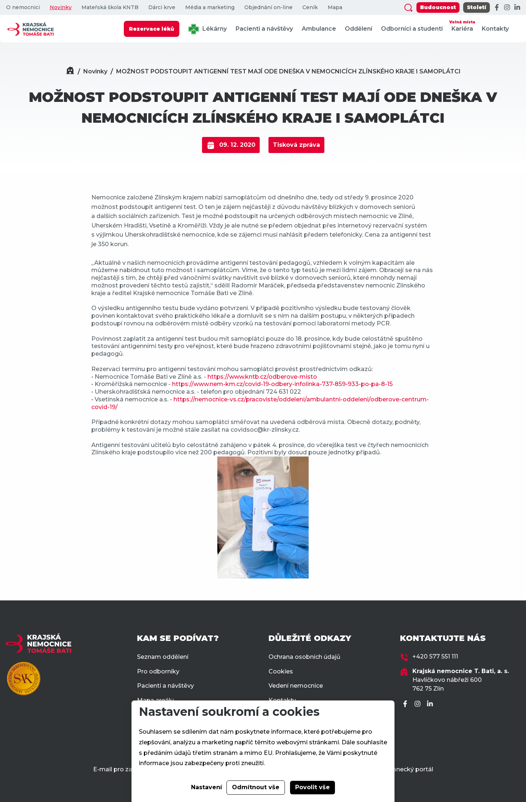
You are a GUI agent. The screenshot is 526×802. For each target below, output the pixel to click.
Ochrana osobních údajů (304, 656)
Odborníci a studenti (412, 28)
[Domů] (70, 71)
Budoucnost (438, 7)
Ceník (310, 7)
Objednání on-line (268, 7)
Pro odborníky (158, 671)
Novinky (61, 7)
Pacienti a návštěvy (264, 28)
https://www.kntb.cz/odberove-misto (262, 376)
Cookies (280, 671)
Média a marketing (210, 7)
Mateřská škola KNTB (109, 7)
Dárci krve (161, 7)
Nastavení (206, 787)
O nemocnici (23, 7)
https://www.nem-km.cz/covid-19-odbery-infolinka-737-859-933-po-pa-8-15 (282, 384)
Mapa (335, 7)
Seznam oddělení (162, 656)
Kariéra (462, 25)
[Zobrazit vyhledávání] (408, 7)
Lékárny (207, 29)
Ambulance (319, 28)
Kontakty (495, 28)
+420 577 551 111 (435, 656)
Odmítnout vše (255, 787)
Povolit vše (312, 787)
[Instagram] (507, 7)
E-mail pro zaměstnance (129, 769)
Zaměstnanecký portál (399, 769)
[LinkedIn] (517, 7)
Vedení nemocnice (295, 685)
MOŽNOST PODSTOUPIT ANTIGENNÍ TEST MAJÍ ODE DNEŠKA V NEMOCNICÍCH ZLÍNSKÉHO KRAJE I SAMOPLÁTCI (288, 71)
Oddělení (358, 28)
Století (476, 7)
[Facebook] (496, 7)
